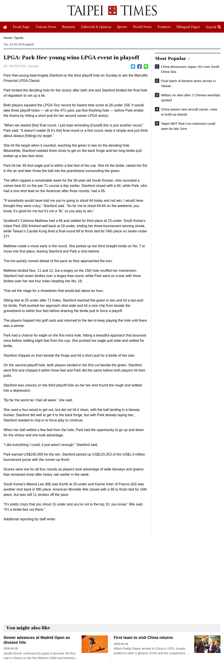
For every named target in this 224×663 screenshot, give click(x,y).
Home (8, 38)
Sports (18, 38)
